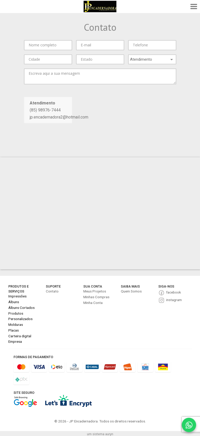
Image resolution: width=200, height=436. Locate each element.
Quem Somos (131, 291)
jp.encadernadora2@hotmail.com (59, 117)
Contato (52, 291)
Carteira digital (19, 336)
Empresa (15, 341)
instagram (174, 300)
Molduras (15, 324)
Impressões (17, 296)
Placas (13, 330)
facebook (173, 292)
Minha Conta (93, 303)
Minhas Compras (96, 297)
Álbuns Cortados (21, 308)
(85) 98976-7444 (45, 110)
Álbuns (13, 302)
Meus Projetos (94, 291)
